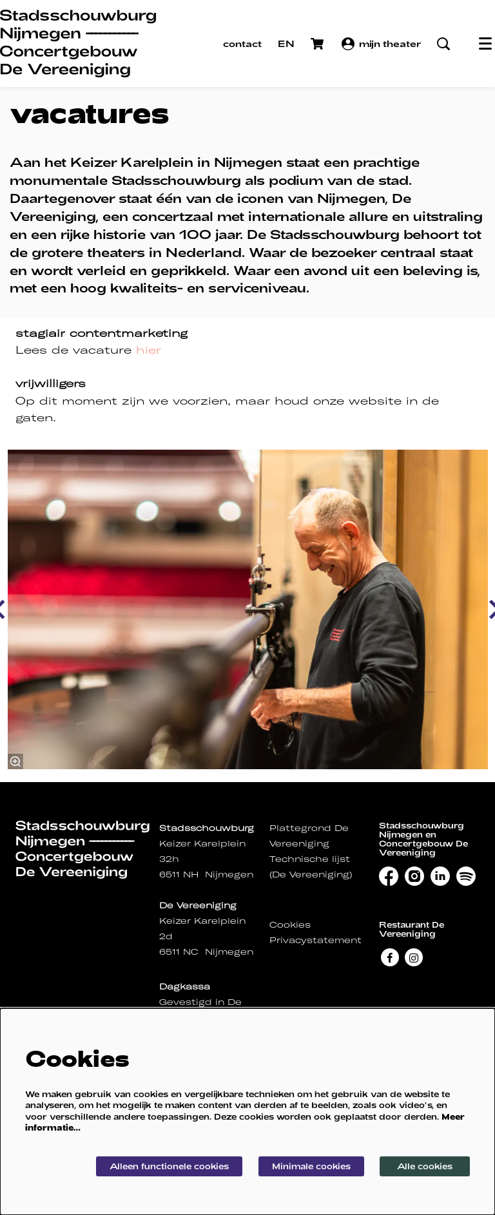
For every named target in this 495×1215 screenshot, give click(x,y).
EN (286, 43)
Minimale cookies (311, 1166)
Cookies (290, 925)
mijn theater (381, 43)
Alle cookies (424, 1166)
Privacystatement (315, 940)
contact (242, 43)
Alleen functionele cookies (169, 1166)
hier (148, 349)
